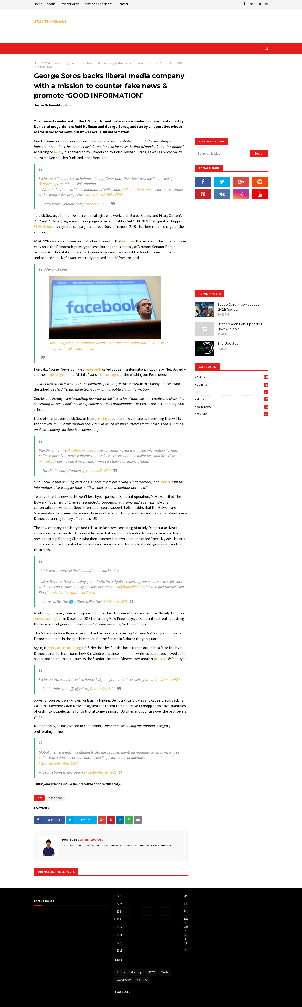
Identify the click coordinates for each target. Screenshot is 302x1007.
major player (56, 374)
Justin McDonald (47, 105)
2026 (152, 896)
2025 (152, 904)
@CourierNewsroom (138, 189)
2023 (152, 919)
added (165, 482)
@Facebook (47, 461)
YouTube (232, 414)
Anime (232, 377)
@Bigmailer (129, 586)
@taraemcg (47, 183)
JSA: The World (50, 22)
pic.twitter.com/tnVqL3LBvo (74, 592)
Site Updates (227, 343)
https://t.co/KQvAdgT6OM (58, 763)
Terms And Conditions (97, 4)
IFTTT (232, 392)
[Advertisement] (179, 26)
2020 (152, 943)
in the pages (109, 374)
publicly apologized (48, 618)
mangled (128, 241)
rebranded (127, 653)
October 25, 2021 (114, 601)
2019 (152, 950)
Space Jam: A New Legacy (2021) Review (238, 306)
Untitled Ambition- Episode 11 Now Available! (240, 326)
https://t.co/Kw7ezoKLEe (163, 679)
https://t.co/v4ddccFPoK (104, 194)
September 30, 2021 (101, 772)
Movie (232, 399)
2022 (152, 927)
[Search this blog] (222, 153)
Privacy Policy (69, 4)
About (51, 4)
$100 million (42, 226)
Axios (58, 152)
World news (51, 63)
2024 (152, 911)
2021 (152, 935)
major (158, 658)
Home (38, 4)
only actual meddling (65, 647)
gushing (101, 418)
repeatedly (93, 369)
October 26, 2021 (96, 204)
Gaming (232, 384)
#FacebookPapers (80, 450)
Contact (122, 4)
